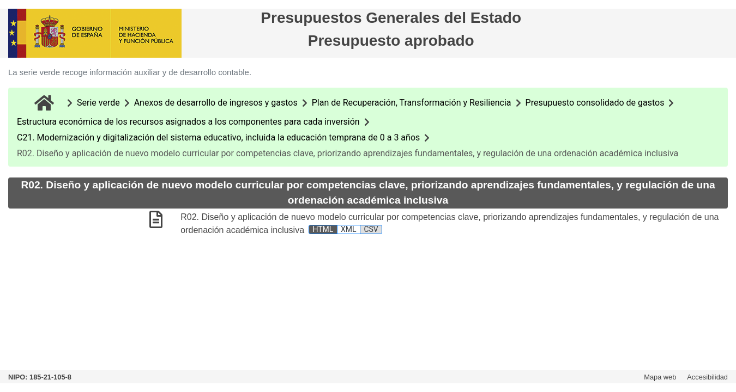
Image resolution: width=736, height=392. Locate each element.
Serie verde (98, 102)
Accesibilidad (707, 377)
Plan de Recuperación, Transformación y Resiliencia (411, 102)
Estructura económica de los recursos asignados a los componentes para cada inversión (188, 122)
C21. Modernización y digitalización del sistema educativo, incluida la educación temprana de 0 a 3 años (218, 137)
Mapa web (660, 377)
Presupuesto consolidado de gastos (595, 102)
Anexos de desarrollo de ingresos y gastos (216, 102)
